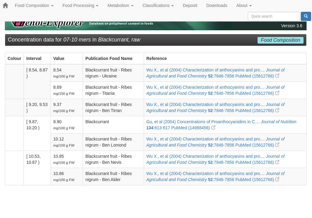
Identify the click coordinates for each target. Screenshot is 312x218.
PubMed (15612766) (257, 76)
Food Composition (34, 5)
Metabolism (120, 5)
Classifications (158, 5)
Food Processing (81, 5)
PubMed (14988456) (193, 127)
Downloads (216, 5)
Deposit (190, 5)
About (243, 5)
